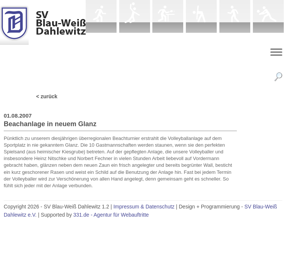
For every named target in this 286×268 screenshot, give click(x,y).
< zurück (46, 96)
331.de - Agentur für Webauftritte (111, 215)
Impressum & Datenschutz (143, 207)
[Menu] (276, 51)
